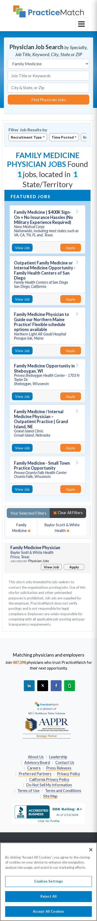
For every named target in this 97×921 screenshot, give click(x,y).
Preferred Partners (35, 773)
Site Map (50, 796)
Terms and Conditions (63, 790)
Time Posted (62, 137)
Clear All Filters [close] (68, 512)
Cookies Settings (48, 884)
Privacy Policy (68, 773)
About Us (36, 757)
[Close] (90, 852)
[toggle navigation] (82, 23)
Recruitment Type (26, 137)
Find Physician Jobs (48, 99)
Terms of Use (28, 790)
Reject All (48, 899)
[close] (21, 527)
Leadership (58, 757)
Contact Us (64, 762)
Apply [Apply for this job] (70, 247)
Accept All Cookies (48, 914)
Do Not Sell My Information (49, 785)
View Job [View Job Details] (22, 247)
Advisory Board (37, 762)
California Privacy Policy (49, 779)
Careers (34, 768)
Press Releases (58, 768)
